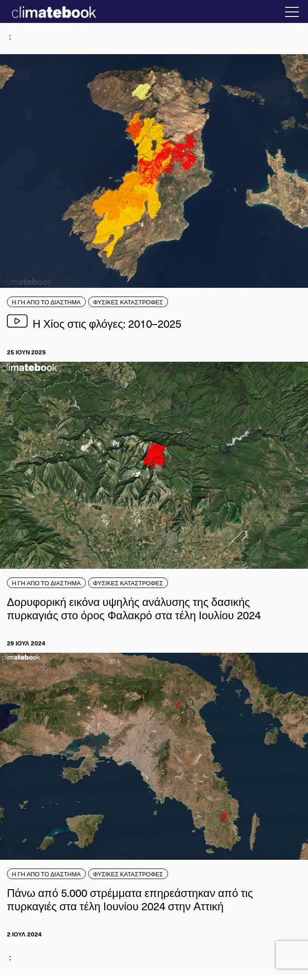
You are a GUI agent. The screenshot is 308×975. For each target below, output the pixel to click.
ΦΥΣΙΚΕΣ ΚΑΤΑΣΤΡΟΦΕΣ (128, 301)
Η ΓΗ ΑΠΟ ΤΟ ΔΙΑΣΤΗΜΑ (46, 301)
